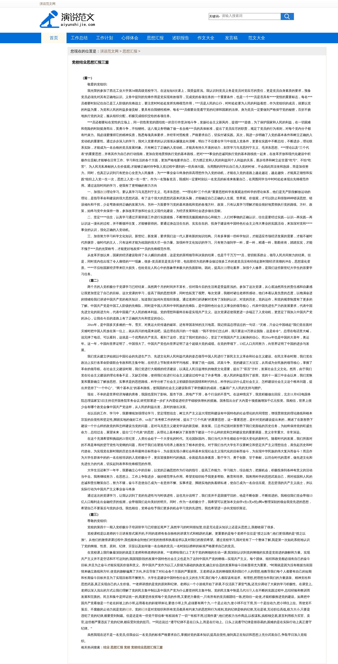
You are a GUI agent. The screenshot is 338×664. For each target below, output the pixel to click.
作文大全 (206, 38)
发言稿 (231, 38)
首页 (54, 38)
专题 (119, 533)
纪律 (128, 609)
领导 (249, 590)
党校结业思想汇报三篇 (147, 647)
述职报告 (180, 38)
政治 (103, 192)
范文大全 (256, 38)
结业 (106, 647)
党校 (127, 647)
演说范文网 (47, 4)
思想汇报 (155, 38)
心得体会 (129, 38)
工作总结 (79, 38)
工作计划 (104, 38)
